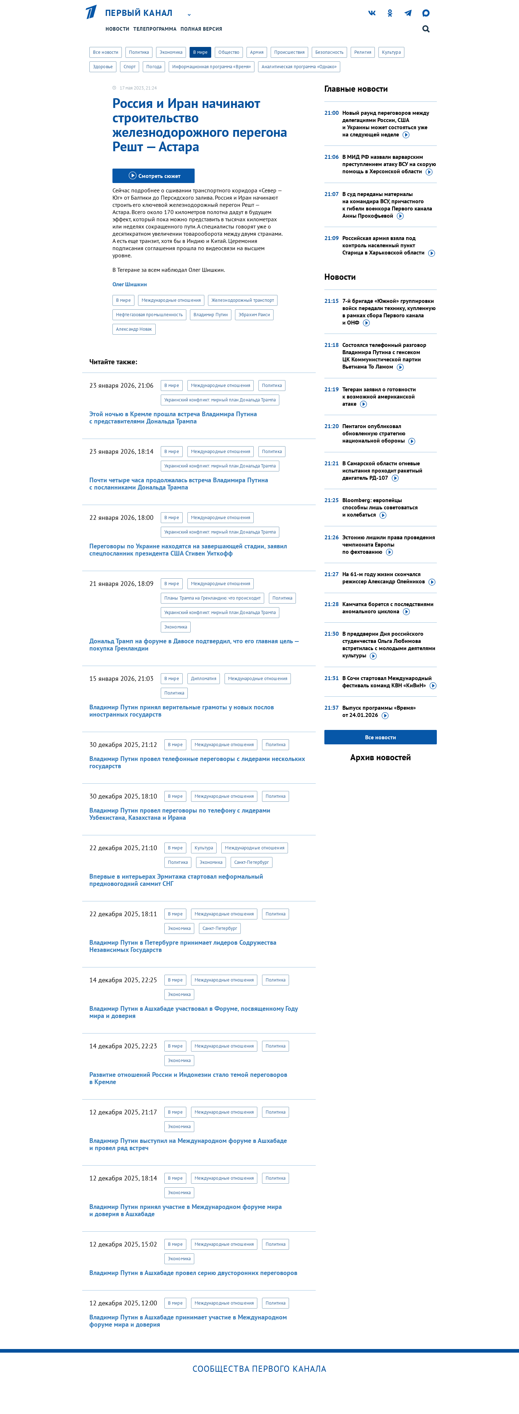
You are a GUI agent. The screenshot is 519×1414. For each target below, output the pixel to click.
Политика (139, 52)
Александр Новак (134, 329)
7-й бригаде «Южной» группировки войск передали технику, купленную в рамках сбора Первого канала (389, 312)
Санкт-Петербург (251, 862)
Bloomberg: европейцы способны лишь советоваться (380, 507)
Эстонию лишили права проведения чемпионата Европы (388, 545)
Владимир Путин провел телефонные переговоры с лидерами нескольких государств (197, 762)
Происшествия (289, 52)
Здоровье (103, 67)
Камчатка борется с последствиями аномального (388, 607)
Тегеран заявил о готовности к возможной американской (379, 397)
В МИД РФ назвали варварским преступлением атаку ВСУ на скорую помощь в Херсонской (389, 164)
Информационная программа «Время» (211, 67)
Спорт (130, 67)
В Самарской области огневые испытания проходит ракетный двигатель (382, 471)
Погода (153, 67)
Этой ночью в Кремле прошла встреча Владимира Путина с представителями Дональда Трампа (173, 417)
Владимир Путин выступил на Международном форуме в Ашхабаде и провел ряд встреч (188, 1144)
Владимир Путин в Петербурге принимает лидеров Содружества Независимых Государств (182, 946)
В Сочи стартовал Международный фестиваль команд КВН (389, 681)
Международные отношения (171, 300)
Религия (362, 52)
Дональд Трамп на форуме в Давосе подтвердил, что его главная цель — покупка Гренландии (194, 644)
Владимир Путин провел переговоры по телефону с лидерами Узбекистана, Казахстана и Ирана (179, 814)
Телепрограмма (155, 29)
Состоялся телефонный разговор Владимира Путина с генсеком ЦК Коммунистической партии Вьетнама (384, 356)
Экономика (171, 52)
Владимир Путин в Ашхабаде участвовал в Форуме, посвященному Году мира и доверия (193, 1012)
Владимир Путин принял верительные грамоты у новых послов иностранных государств (181, 710)
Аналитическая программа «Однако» (299, 67)
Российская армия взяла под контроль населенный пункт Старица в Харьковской (388, 245)
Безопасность (329, 52)
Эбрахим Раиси (254, 315)
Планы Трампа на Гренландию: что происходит (212, 598)
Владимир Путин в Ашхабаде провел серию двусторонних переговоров (193, 1273)
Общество (228, 52)
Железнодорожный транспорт (243, 300)
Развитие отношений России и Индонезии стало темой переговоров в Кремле (188, 1078)
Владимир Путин (211, 315)
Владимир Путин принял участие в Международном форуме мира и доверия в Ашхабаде (185, 1210)
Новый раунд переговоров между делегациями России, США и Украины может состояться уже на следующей (385, 124)
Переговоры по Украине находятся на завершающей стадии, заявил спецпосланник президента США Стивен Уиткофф (188, 549)
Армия (256, 52)
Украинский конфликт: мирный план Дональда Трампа (220, 400)
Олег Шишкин (129, 284)
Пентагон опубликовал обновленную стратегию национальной (378, 433)
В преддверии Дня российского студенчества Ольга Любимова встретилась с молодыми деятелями (388, 645)
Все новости (105, 52)
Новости (117, 29)
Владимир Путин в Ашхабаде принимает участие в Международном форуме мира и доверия (188, 1320)
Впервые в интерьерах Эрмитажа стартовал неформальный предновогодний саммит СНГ (176, 880)
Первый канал (139, 13)
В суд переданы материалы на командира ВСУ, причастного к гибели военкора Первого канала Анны (387, 205)
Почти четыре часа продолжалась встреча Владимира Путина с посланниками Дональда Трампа (178, 483)
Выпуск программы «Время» (379, 711)
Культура (391, 52)
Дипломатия (203, 678)
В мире (200, 52)
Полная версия (201, 29)
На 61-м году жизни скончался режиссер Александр (388, 578)
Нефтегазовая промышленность (149, 315)
